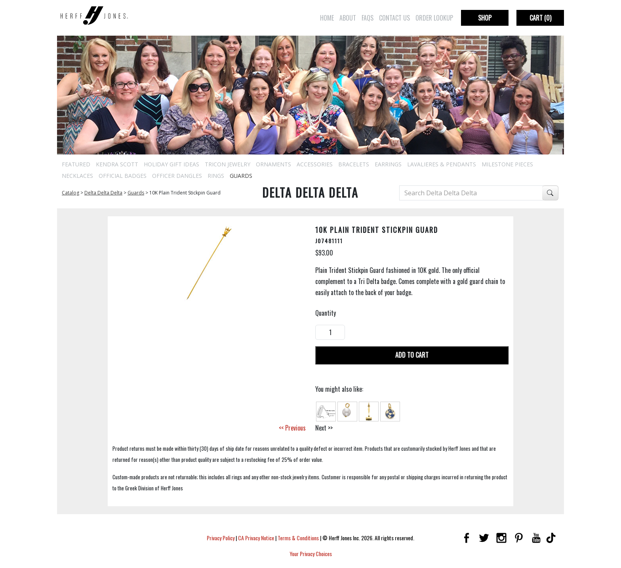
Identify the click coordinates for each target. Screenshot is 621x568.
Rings (216, 175)
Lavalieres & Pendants (441, 164)
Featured (76, 164)
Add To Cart (412, 355)
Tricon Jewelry (227, 164)
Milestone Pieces (507, 164)
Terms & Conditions (298, 538)
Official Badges (123, 175)
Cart (540, 18)
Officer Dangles (177, 175)
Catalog (70, 192)
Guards (241, 175)
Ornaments (273, 164)
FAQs (367, 18)
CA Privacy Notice (256, 538)
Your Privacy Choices (311, 553)
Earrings (388, 164)
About (347, 18)
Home (327, 18)
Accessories (315, 164)
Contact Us (394, 18)
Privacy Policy (220, 538)
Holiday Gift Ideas (171, 164)
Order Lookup (434, 18)
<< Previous (292, 428)
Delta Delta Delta (103, 192)
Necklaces (77, 175)
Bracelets (353, 164)
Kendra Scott (117, 164)
